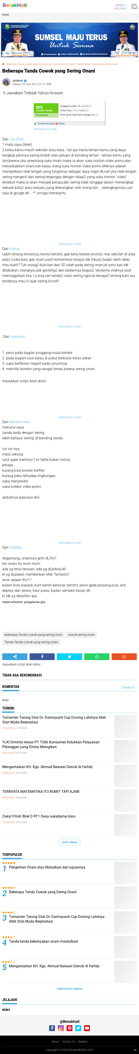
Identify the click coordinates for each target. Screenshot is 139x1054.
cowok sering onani (64, 64)
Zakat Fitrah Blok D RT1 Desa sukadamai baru (39, 816)
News (5, 14)
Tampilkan (128, 687)
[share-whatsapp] (96, 656)
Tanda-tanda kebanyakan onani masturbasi (43, 941)
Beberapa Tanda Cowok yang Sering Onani (43, 892)
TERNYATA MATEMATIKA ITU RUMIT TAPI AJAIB (40, 791)
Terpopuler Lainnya (69, 989)
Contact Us (68, 1041)
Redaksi (82, 1041)
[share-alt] (14, 656)
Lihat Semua (69, 842)
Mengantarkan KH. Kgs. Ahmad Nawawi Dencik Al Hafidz (47, 767)
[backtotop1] (135, 1050)
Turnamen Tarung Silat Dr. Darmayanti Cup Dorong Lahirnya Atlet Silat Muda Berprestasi (54, 719)
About (55, 1041)
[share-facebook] (42, 656)
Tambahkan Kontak (45, 129)
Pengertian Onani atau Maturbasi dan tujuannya (47, 867)
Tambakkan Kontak (69, 326)
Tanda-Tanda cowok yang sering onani (97, 64)
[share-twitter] (69, 656)
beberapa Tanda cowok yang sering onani (29, 64)
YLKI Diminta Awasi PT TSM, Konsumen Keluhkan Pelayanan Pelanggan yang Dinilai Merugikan (51, 744)
